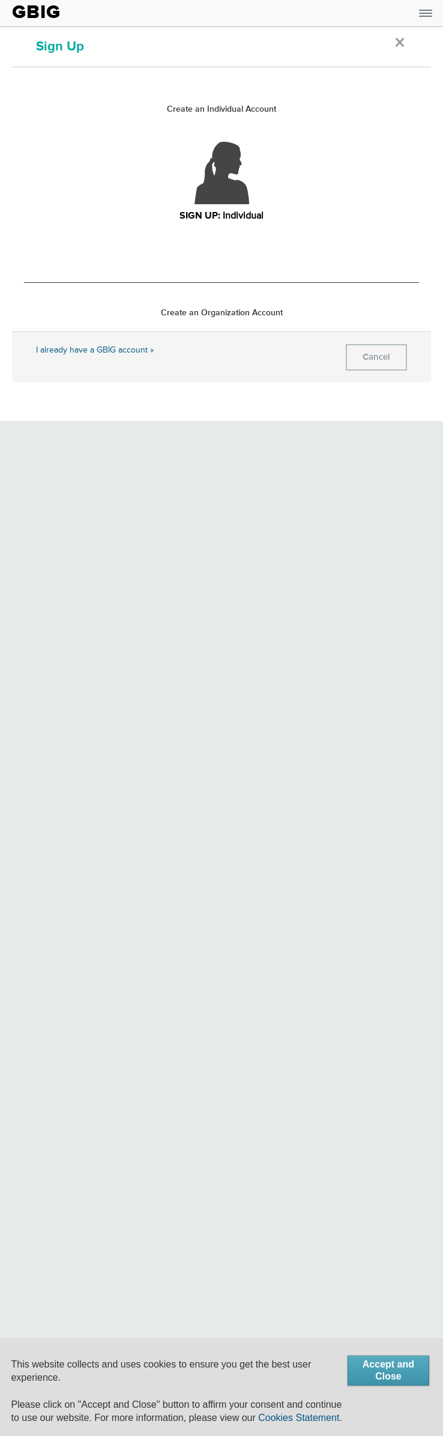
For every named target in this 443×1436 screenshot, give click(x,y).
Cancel (376, 357)
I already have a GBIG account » (95, 350)
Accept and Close (388, 1370)
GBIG (36, 12)
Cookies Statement (298, 1418)
